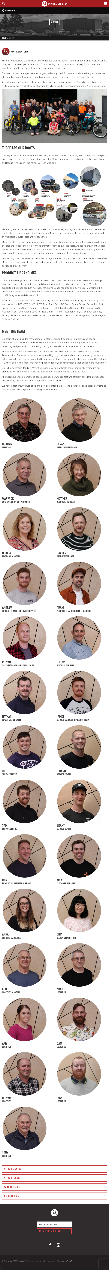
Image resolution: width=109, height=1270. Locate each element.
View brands (54, 1169)
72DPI (69, 1261)
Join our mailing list (54, 1231)
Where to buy (8, 10)
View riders (54, 1178)
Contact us (54, 1196)
